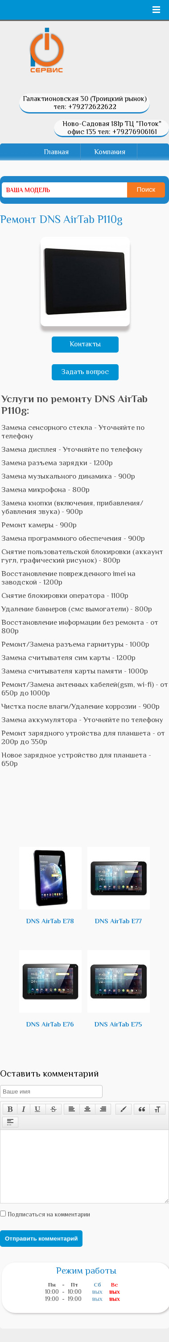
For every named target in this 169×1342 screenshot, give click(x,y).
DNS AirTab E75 (118, 989)
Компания (109, 152)
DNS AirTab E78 (50, 886)
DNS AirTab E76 (50, 989)
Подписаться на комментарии (48, 1227)
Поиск (146, 189)
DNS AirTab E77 (118, 886)
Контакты (85, 344)
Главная (56, 152)
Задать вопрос (85, 372)
